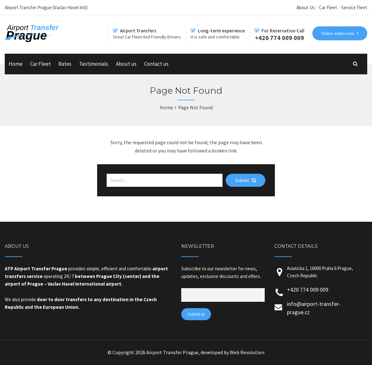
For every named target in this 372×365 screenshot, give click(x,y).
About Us (305, 7)
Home (16, 63)
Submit (245, 180)
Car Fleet (328, 7)
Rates (64, 63)
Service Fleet (354, 7)
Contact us (156, 63)
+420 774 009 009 (307, 289)
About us (126, 63)
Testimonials (93, 63)
